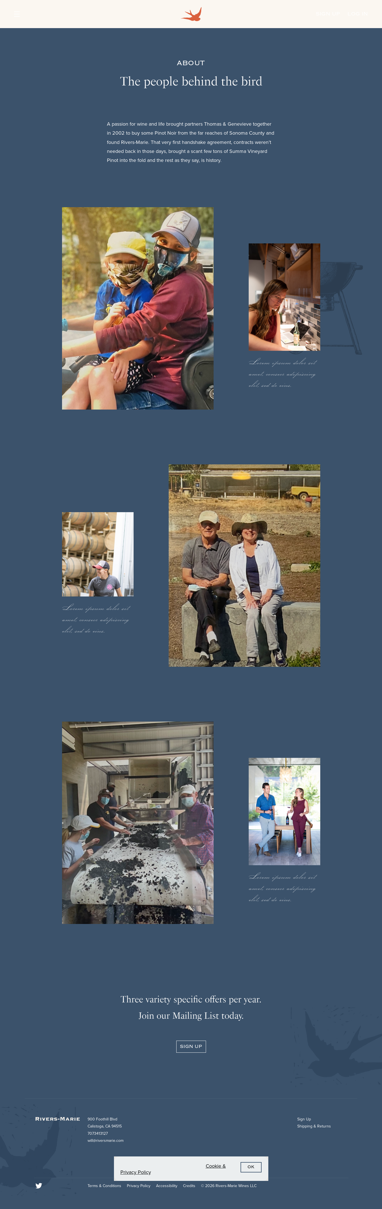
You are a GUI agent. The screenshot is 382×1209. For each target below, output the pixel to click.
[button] (27, 14)
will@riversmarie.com (105, 1141)
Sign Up (328, 14)
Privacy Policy (138, 1186)
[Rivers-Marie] (60, 1122)
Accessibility (166, 1186)
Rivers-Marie (191, 14)
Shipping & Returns (314, 1126)
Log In (357, 14)
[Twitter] (38, 1186)
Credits (189, 1186)
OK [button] (251, 1167)
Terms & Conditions (104, 1186)
